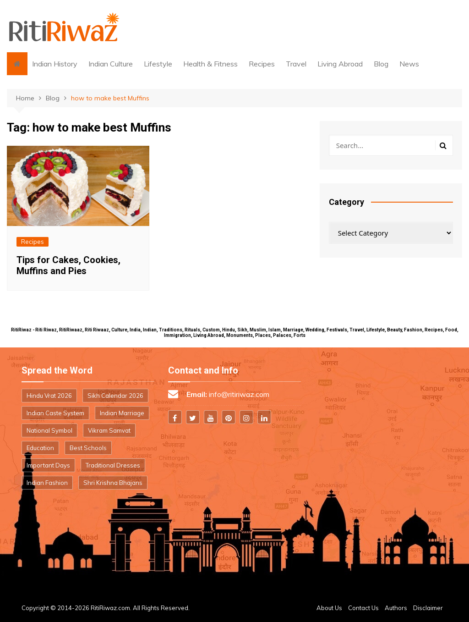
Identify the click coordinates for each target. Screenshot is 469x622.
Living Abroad (340, 63)
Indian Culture (110, 63)
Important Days (48, 465)
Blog (381, 63)
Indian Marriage (122, 413)
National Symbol (49, 430)
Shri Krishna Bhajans (112, 482)
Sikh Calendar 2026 (115, 395)
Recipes (262, 63)
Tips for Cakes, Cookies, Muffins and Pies (68, 265)
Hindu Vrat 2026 (49, 395)
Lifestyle (158, 63)
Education (40, 447)
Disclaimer (428, 607)
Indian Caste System (55, 413)
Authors (396, 607)
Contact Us (363, 607)
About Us (329, 607)
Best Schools (88, 447)
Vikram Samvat (109, 430)
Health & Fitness (210, 63)
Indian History (54, 63)
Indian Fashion (47, 482)
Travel (296, 63)
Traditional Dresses (113, 465)
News (409, 63)
